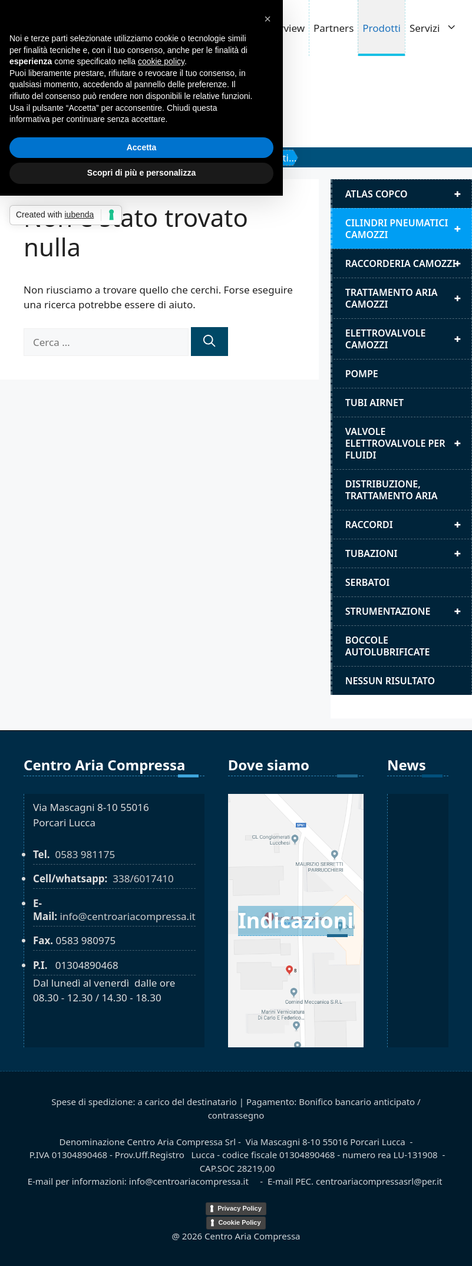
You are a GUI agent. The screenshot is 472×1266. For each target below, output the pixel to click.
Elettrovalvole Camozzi (408, 339)
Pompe (361, 373)
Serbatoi (367, 582)
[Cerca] (209, 341)
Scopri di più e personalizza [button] (141, 172)
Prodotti (381, 28)
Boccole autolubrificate (387, 646)
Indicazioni (296, 920)
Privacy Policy (239, 1208)
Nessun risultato (390, 680)
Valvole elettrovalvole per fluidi (408, 443)
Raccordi (408, 524)
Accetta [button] (142, 147)
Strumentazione (408, 611)
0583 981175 (85, 854)
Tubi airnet (374, 402)
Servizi (440, 28)
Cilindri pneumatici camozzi (408, 229)
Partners (333, 28)
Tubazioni (408, 553)
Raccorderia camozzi (408, 263)
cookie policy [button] (161, 61)
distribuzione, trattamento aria (391, 489)
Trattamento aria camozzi (408, 298)
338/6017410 (143, 878)
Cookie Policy (239, 1222)
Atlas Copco (408, 194)
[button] (267, 18)
